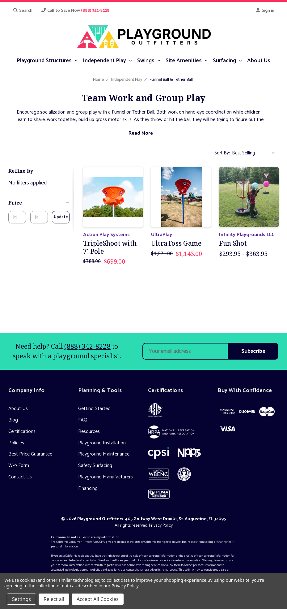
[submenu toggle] (76, 60)
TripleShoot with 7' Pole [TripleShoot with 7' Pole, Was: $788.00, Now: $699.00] (110, 247)
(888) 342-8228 (87, 346)
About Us (18, 408)
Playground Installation (102, 443)
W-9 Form (18, 465)
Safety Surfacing (95, 465)
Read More (141, 133)
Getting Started (94, 408)
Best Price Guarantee (30, 454)
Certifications (22, 431)
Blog (13, 420)
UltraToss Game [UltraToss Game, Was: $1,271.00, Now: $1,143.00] (176, 243)
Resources (89, 431)
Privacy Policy (161, 525)
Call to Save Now (75, 10)
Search (22, 10)
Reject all (54, 599)
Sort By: (222, 153)
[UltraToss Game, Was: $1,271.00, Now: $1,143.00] (181, 197)
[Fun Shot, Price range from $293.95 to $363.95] (249, 197)
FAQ (82, 420)
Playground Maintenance (103, 454)
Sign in (265, 10)
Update (61, 217)
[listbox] (255, 153)
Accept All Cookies (98, 599)
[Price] (39, 202)
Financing (88, 488)
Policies (16, 443)
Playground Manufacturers (105, 477)
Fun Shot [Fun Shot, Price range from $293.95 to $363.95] (233, 243)
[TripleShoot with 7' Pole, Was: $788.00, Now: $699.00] (113, 197)
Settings (21, 599)
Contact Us (20, 477)
